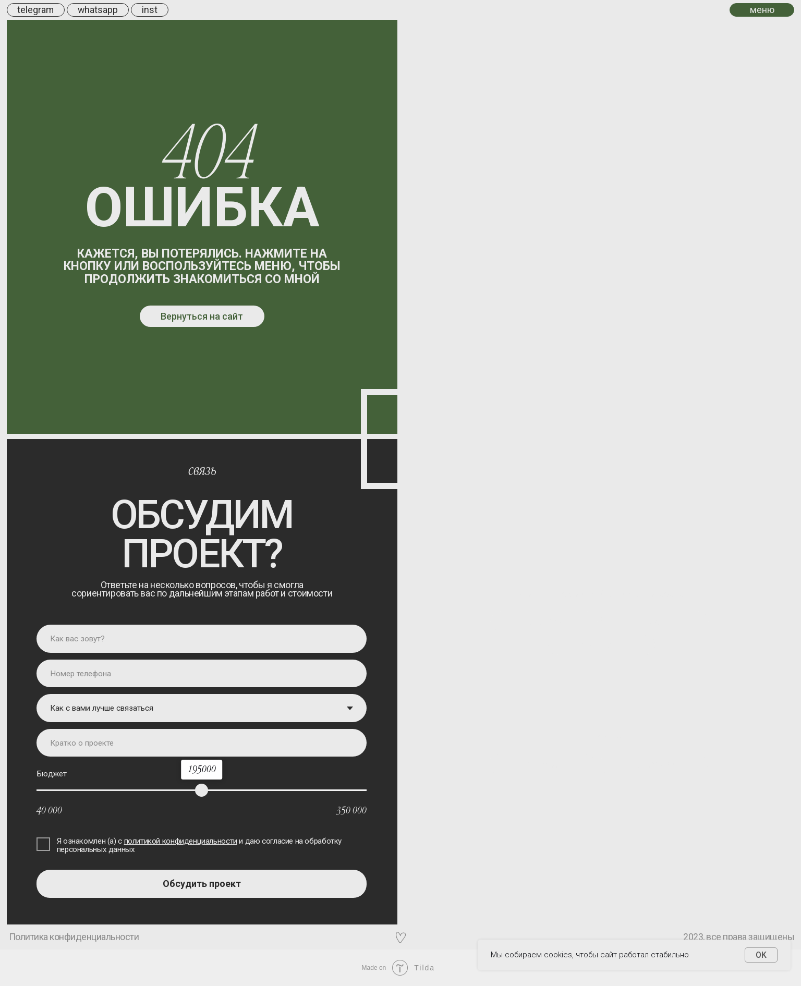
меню (762, 9)
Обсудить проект (202, 883)
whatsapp (98, 9)
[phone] (201, 674)
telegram (35, 9)
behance (542, 764)
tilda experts (653, 764)
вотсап (655, 621)
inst (149, 9)
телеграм (544, 621)
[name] (201, 639)
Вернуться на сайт (202, 316)
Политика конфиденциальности (74, 936)
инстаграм (601, 644)
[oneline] (201, 743)
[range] (201, 790)
